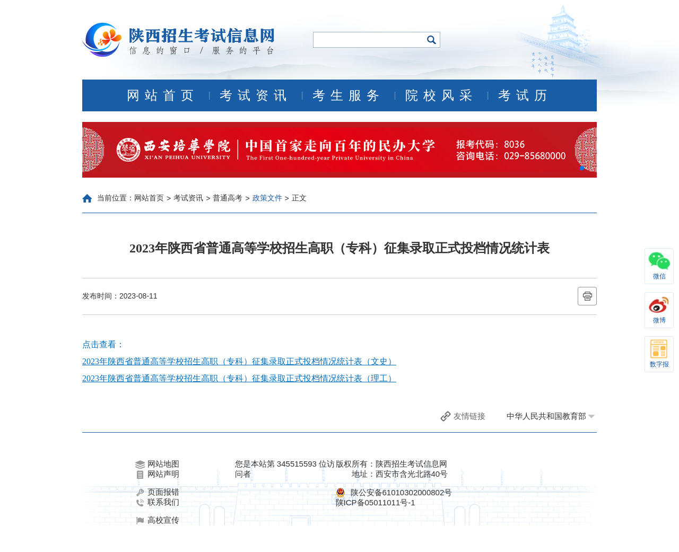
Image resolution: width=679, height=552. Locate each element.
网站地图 (157, 464)
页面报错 (157, 492)
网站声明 (157, 474)
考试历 (525, 95)
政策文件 (267, 198)
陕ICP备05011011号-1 (375, 502)
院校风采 (441, 95)
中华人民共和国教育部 (546, 415)
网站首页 (163, 95)
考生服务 (348, 95)
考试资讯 (256, 95)
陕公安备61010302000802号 (401, 492)
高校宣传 (157, 520)
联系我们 (157, 502)
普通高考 (227, 198)
